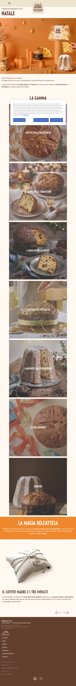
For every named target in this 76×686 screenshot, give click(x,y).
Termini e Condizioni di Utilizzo (9, 668)
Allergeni (5, 657)
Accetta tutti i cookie (56, 120)
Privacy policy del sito (7, 662)
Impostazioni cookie (19, 120)
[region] (38, 112)
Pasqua (4, 647)
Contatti (4, 638)
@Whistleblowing (6, 674)
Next (66, 612)
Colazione (5, 650)
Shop (4, 641)
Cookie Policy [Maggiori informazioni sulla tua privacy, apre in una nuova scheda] (26, 115)
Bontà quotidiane (7, 653)
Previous (58, 612)
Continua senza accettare (41, 120)
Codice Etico (4, 671)
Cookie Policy (5, 665)
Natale (4, 644)
